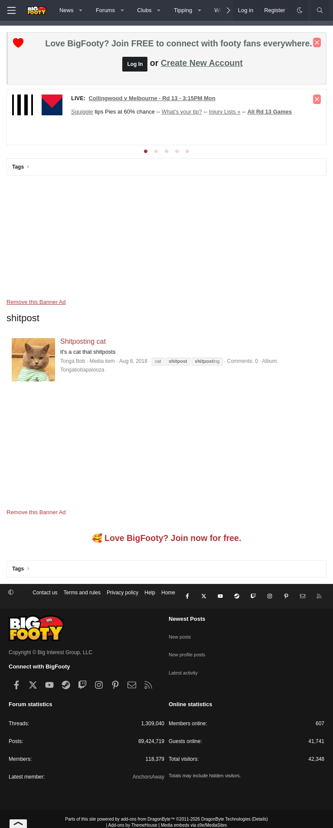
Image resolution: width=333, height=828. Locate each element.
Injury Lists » (225, 111)
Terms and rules (82, 593)
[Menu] (11, 10)
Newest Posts (187, 612)
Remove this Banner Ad (36, 302)
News (66, 10)
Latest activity (184, 656)
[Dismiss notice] (317, 42)
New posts (181, 626)
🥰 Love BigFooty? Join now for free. (167, 538)
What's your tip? (182, 111)
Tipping (183, 10)
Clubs (144, 10)
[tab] (145, 151)
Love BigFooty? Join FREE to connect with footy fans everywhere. (178, 43)
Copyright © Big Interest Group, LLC (50, 646)
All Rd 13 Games (269, 111)
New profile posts (189, 641)
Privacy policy (122, 593)
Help (149, 593)
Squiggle (82, 111)
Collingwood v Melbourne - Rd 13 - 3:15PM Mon (151, 98)
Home (168, 593)
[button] (81, 10)
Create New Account (202, 63)
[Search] (320, 10)
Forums (105, 10)
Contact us (45, 593)
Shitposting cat (83, 341)
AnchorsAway (148, 770)
